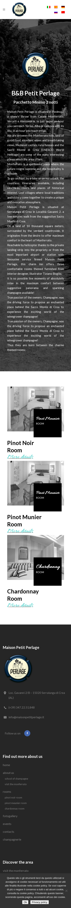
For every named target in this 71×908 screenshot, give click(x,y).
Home (6, 765)
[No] (66, 891)
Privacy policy (39, 902)
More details (20, 457)
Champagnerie (12, 839)
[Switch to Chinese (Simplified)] (63, 12)
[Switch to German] (63, 6)
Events (7, 824)
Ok (25, 902)
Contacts (8, 831)
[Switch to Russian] (55, 12)
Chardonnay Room (14, 808)
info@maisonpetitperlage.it (26, 717)
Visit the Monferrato (16, 784)
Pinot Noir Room (13, 797)
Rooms (7, 791)
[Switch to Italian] (48, 6)
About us (8, 772)
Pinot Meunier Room (16, 803)
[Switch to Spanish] (55, 6)
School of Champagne (16, 778)
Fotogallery (10, 816)
